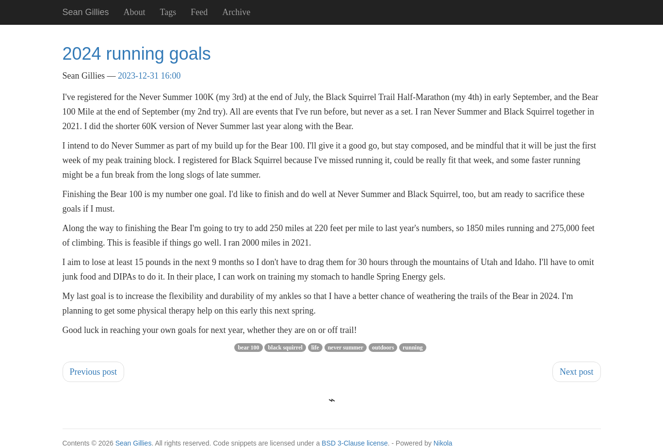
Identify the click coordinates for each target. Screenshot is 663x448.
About (135, 12)
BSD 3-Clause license (355, 443)
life (315, 347)
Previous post (93, 372)
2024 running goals (137, 54)
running (412, 347)
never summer (345, 347)
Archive (236, 12)
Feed (199, 12)
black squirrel (285, 347)
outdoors (383, 347)
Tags (168, 12)
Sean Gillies (133, 443)
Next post (577, 372)
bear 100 (248, 347)
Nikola (443, 443)
